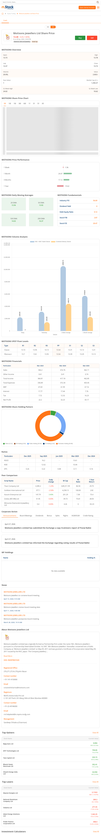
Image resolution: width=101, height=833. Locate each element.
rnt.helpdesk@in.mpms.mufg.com (17, 714)
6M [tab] (25, 103)
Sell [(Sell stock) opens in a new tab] (92, 38)
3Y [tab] (34, 103)
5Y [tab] (38, 103)
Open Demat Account (87, 8)
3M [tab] (20, 103)
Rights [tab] (65, 515)
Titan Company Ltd (11, 486)
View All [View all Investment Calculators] (96, 831)
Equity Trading (11, 13)
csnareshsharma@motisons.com (17, 687)
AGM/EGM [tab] (76, 515)
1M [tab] (15, 103)
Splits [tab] (57, 515)
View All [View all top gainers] (95, 732)
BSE (48, 27)
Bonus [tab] (49, 515)
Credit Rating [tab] (88, 515)
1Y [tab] (29, 103)
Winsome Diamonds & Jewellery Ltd (16, 504)
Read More (8, 656)
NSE (53, 27)
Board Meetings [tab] (26, 515)
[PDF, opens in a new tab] (50, 526)
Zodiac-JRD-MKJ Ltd (11, 499)
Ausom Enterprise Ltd (12, 494)
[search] (50, 2)
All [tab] (43, 103)
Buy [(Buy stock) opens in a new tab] (80, 38)
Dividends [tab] (39, 515)
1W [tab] (9, 103)
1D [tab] (5, 103)
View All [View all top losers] (95, 782)
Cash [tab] (5, 20)
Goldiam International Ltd (14, 490)
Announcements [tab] (9, 515)
